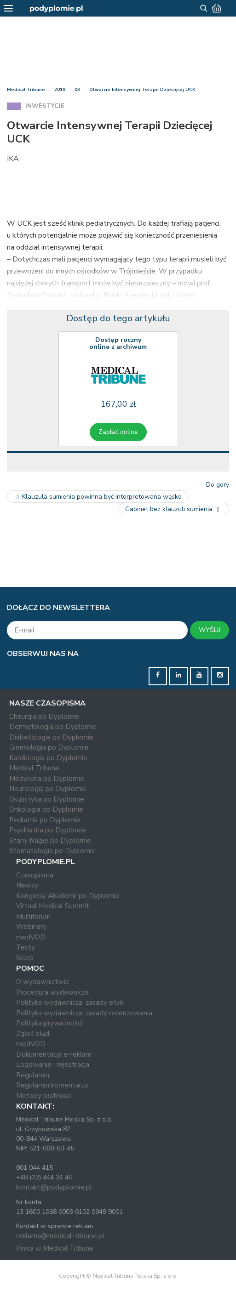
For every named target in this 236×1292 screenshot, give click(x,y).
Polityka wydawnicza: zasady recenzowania (84, 1013)
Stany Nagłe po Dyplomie (50, 840)
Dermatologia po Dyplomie (52, 726)
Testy (25, 947)
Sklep (25, 957)
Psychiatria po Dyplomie (47, 830)
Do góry (217, 484)
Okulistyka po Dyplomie (46, 799)
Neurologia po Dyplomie (47, 788)
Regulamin (32, 1075)
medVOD (31, 937)
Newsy (27, 885)
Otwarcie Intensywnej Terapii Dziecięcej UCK (142, 89)
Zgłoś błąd (32, 1033)
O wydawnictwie (42, 981)
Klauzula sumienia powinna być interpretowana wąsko (98, 496)
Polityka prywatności (49, 1023)
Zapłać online (118, 431)
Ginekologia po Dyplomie (49, 747)
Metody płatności (44, 1095)
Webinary (31, 926)
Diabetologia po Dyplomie (51, 737)
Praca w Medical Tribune (54, 1248)
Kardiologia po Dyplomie (48, 758)
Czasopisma (34, 875)
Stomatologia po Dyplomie (52, 850)
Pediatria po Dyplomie (45, 820)
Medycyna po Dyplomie (46, 778)
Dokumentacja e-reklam (54, 1054)
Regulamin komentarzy (52, 1085)
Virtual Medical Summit (52, 906)
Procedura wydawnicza (52, 992)
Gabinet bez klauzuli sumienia (174, 509)
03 (77, 89)
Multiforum (33, 916)
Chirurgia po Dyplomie (44, 716)
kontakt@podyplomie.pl (54, 1187)
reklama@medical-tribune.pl (60, 1236)
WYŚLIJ (209, 630)
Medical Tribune (26, 89)
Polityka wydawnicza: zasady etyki (70, 1002)
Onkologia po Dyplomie (46, 809)
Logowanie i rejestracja (52, 1064)
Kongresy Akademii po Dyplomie (68, 895)
